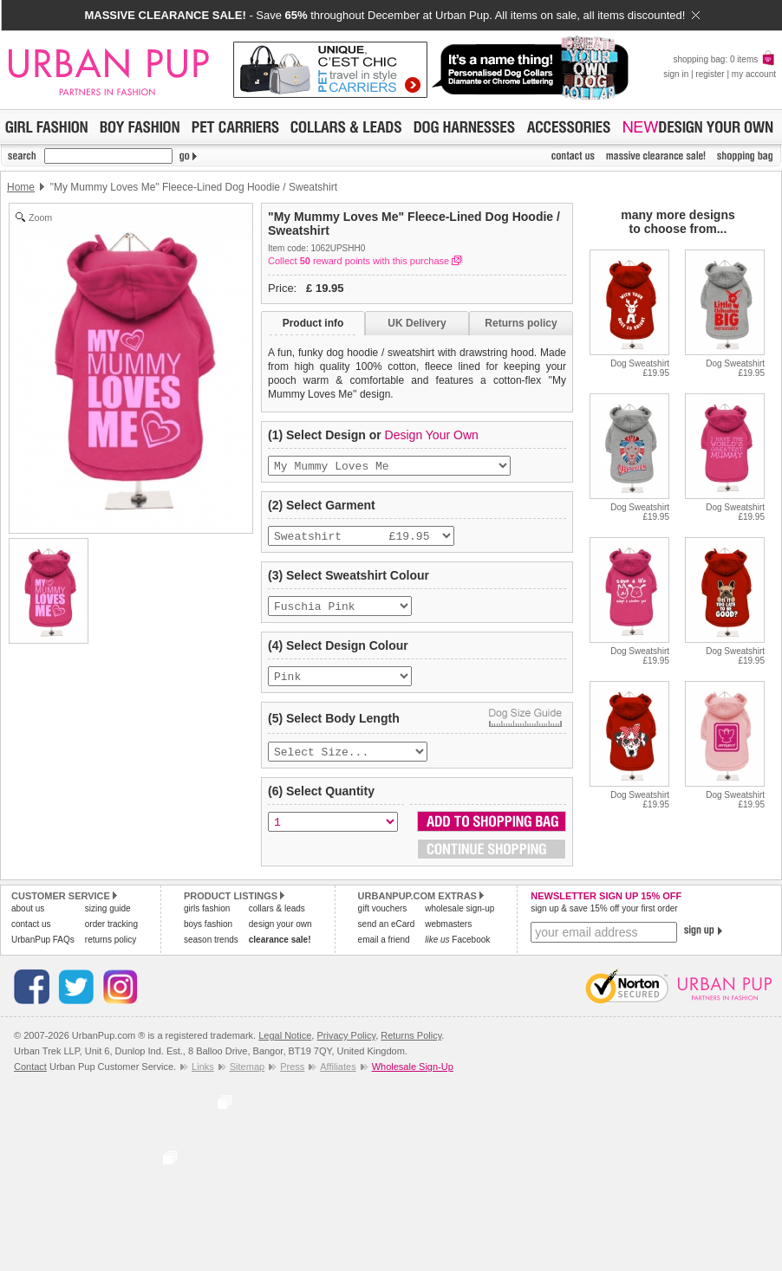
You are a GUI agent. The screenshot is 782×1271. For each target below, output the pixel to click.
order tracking (111, 936)
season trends (211, 951)
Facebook (457, 951)
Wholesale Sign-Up (412, 1078)
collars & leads (277, 920)
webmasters (448, 936)
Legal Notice (284, 1047)
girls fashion (207, 920)
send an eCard (386, 936)
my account (754, 74)
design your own (280, 936)
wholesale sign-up (459, 920)
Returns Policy (411, 1047)
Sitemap (247, 1078)
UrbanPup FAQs (43, 951)
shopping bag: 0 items (724, 59)
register (709, 74)
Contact (30, 1078)
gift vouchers (382, 920)
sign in (675, 74)
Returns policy (521, 323)
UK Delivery (417, 323)
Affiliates (337, 1078)
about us (27, 920)
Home (21, 187)
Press (292, 1078)
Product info (313, 323)
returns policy (110, 951)
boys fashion (208, 936)
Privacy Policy (345, 1047)
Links (203, 1078)
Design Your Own (432, 435)
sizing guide (108, 920)
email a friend (384, 951)
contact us (31, 936)
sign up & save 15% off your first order (604, 920)
